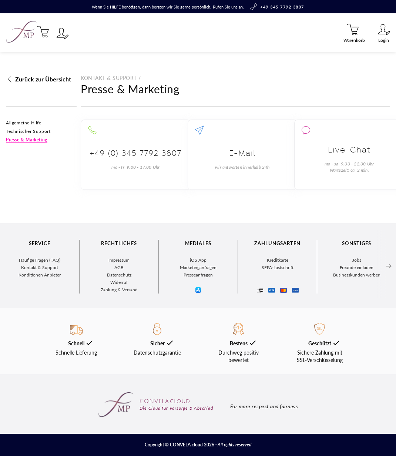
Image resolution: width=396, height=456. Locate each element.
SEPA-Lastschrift (277, 267)
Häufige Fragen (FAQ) (39, 260)
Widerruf (119, 282)
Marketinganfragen (198, 267)
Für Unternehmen (218, 33)
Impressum (119, 260)
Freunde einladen (356, 267)
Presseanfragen (198, 275)
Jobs (356, 260)
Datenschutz (119, 275)
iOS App (198, 260)
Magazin (68, 33)
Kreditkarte (277, 260)
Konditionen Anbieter (40, 275)
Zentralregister (157, 33)
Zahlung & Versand (119, 289)
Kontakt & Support (39, 267)
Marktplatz (107, 33)
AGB (119, 267)
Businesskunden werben (356, 275)
